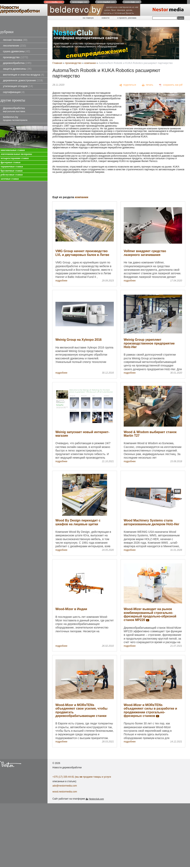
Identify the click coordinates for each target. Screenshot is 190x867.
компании (90, 63)
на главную (88, 18)
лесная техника (15, 39)
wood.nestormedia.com (64, 791)
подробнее (61, 280)
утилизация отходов (18, 86)
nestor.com (54, 2)
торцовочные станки (12, 166)
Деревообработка (14, 109)
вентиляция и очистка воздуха (23, 74)
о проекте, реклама (126, 18)
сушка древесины (16, 51)
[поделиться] (128, 85)
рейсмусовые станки (12, 174)
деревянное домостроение (23, 80)
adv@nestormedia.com (64, 785)
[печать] (147, 85)
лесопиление (14, 45)
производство (15, 57)
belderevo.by (15, 118)
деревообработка (17, 63)
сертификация (14, 92)
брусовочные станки (12, 170)
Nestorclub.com (96, 799)
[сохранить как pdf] (171, 85)
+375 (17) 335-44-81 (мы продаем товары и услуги (81, 776)
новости (105, 18)
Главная (57, 63)
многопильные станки (13, 150)
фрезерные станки (10, 162)
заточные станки (10, 179)
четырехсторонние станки (15, 158)
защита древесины (17, 68)
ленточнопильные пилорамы (16, 154)
